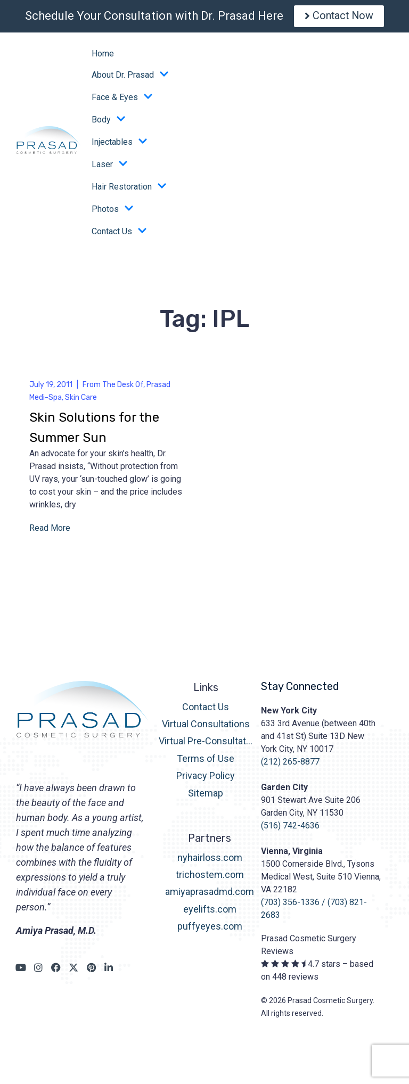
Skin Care (81, 400)
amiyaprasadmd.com (209, 894)
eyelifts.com (209, 911)
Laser (110, 167)
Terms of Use (205, 761)
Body (109, 122)
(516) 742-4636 (290, 828)
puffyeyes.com (209, 929)
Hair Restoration (129, 189)
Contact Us (119, 234)
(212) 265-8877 (290, 764)
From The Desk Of (113, 387)
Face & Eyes (122, 100)
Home (103, 56)
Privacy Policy (205, 778)
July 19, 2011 (50, 387)
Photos (113, 212)
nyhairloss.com (209, 860)
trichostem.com (210, 877)
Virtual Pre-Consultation (206, 744)
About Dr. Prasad (130, 78)
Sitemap (205, 795)
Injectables (120, 145)
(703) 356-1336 (290, 905)
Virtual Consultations (206, 726)
